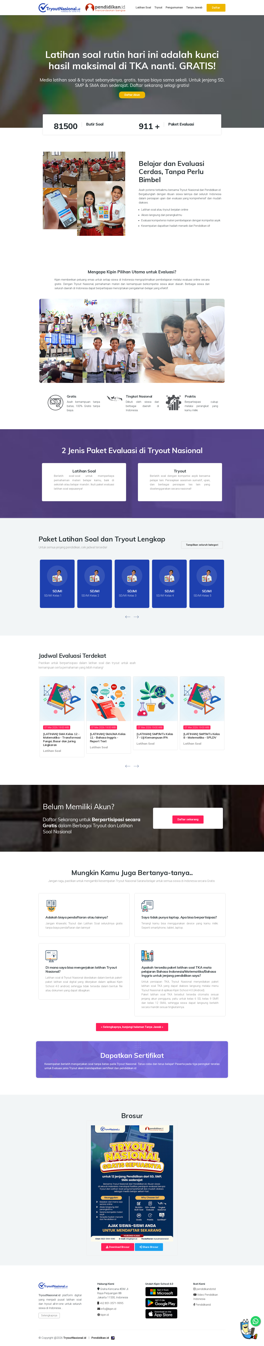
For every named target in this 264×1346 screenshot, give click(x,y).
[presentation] (127, 617)
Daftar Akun (132, 94)
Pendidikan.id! (202, 225)
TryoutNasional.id (74, 1337)
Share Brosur (149, 1247)
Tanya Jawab (194, 7)
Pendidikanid (202, 1304)
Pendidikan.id (100, 1337)
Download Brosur (117, 1247)
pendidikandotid (204, 1289)
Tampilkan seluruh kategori (202, 544)
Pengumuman (174, 7)
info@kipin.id (106, 1308)
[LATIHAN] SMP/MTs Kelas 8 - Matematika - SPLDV (201, 736)
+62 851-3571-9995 (110, 1303)
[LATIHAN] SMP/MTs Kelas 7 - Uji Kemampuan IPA (155, 736)
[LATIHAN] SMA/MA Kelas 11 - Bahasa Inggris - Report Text (108, 737)
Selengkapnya (49, 1315)
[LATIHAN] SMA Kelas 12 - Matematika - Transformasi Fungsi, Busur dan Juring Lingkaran (62, 739)
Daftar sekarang (188, 819)
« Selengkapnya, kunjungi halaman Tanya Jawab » (132, 1027)
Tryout (158, 7)
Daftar (216, 7)
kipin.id (103, 1314)
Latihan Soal (143, 7)
